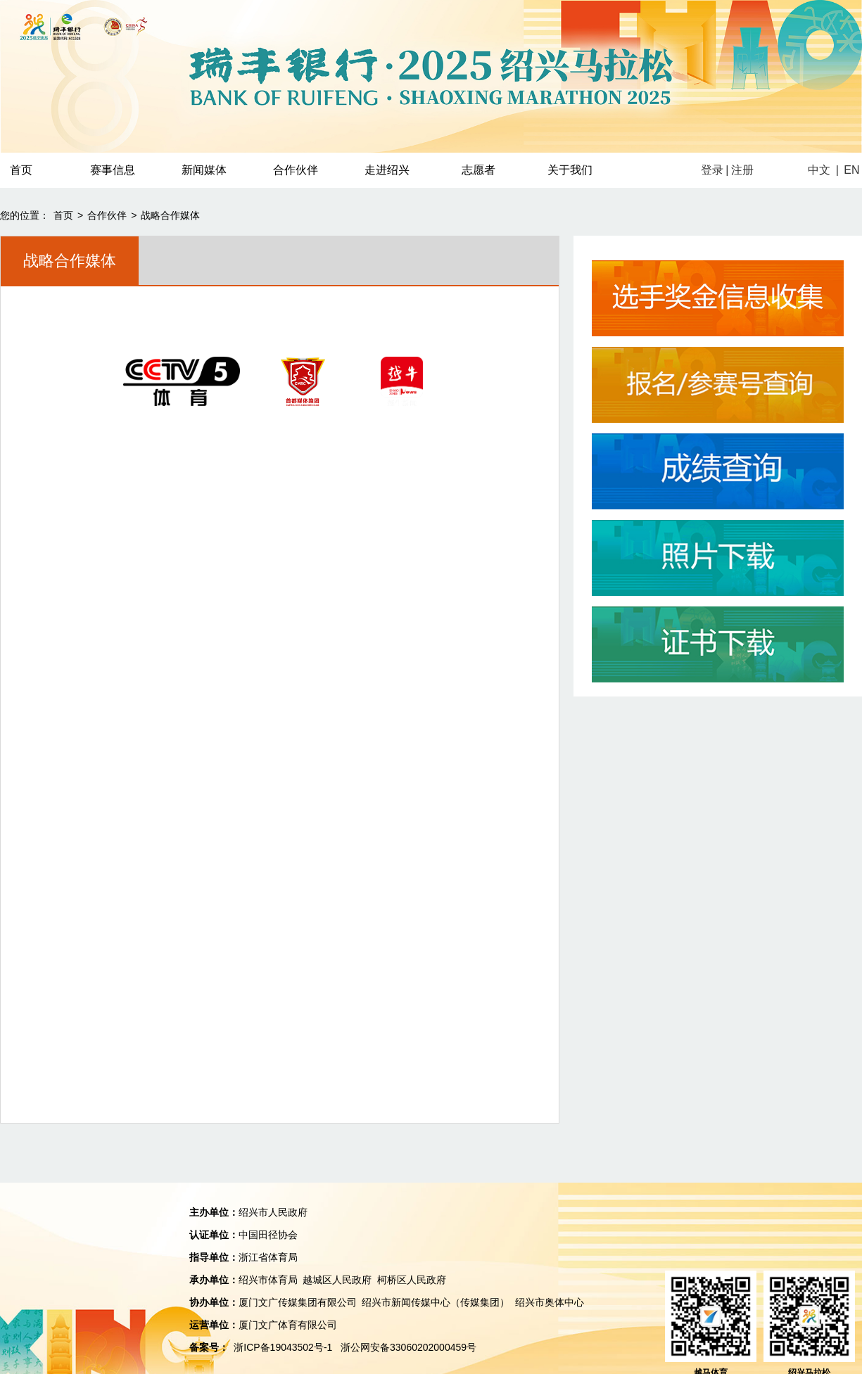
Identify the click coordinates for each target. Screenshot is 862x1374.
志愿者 (478, 170)
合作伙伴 (295, 170)
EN (851, 170)
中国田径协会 (268, 1234)
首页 (63, 215)
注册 (742, 170)
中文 (819, 170)
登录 (712, 170)
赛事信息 (112, 170)
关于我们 (569, 170)
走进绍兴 (387, 170)
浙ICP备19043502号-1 (283, 1347)
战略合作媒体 (170, 215)
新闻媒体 (204, 170)
